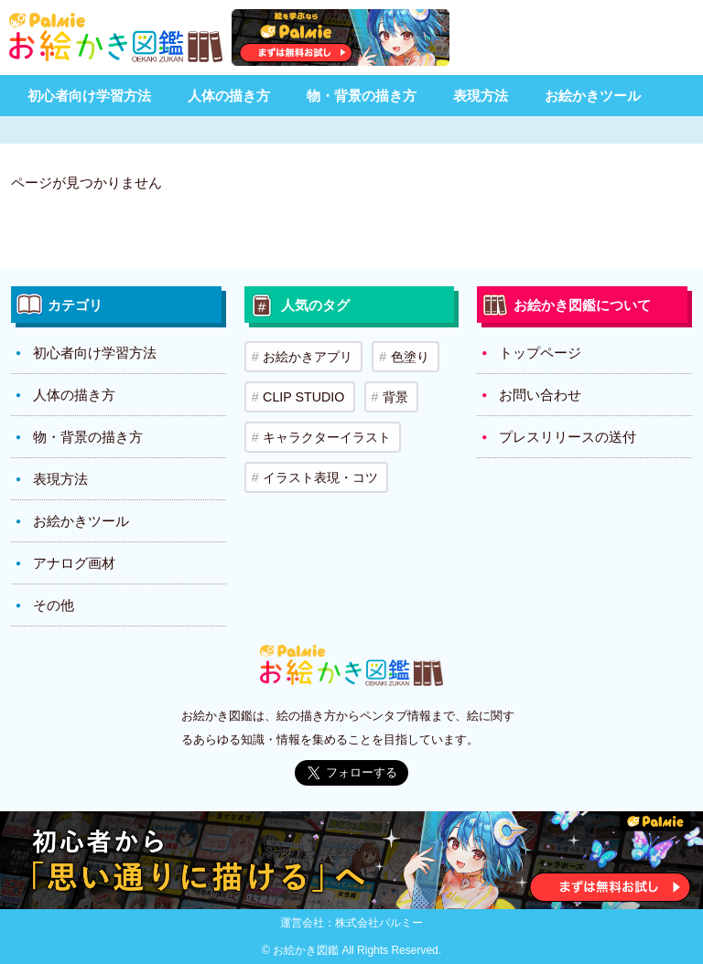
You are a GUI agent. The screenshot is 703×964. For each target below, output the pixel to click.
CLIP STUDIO (301, 391)
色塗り (404, 355)
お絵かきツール (593, 95)
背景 (388, 391)
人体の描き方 (229, 95)
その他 (53, 605)
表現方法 (480, 95)
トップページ (540, 352)
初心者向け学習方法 (89, 95)
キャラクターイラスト (325, 428)
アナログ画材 (74, 563)
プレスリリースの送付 (567, 437)
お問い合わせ (540, 394)
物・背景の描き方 (361, 95)
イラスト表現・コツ (318, 464)
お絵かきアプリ (306, 355)
